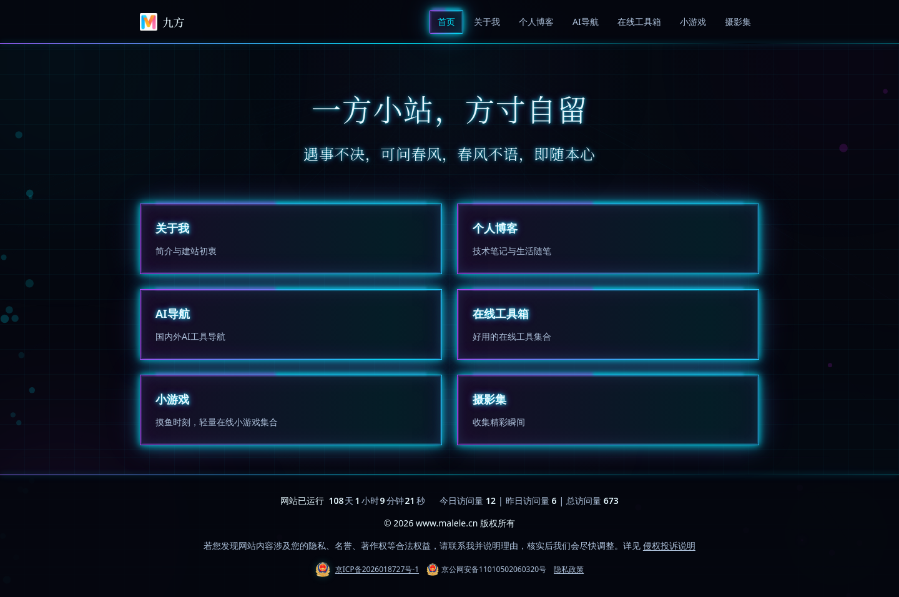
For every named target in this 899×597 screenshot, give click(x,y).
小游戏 (693, 21)
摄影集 (738, 21)
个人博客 (536, 21)
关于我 (487, 21)
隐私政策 (569, 570)
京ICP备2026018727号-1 (377, 570)
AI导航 (585, 21)
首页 (446, 21)
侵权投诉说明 (669, 545)
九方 (162, 22)
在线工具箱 (639, 21)
